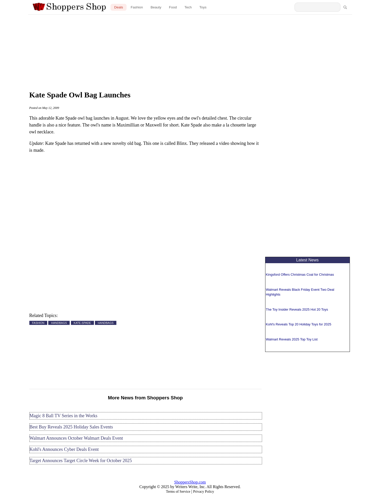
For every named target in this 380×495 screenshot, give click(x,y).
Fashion (137, 7)
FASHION (38, 322)
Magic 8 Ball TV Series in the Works (63, 415)
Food (173, 7)
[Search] (345, 7)
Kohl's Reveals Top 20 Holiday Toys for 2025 (298, 324)
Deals (118, 7)
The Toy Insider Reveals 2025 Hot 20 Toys (297, 309)
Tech (188, 7)
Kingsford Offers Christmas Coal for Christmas (300, 274)
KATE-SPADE (82, 322)
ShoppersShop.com (190, 482)
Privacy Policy (203, 491)
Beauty (156, 7)
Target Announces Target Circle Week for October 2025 (81, 460)
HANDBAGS (59, 322)
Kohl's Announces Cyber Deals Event (64, 449)
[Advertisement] (190, 51)
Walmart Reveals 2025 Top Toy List (292, 339)
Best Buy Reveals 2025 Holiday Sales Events (71, 426)
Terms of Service (178, 491)
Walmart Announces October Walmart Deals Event (76, 438)
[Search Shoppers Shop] (317, 7)
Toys (202, 7)
